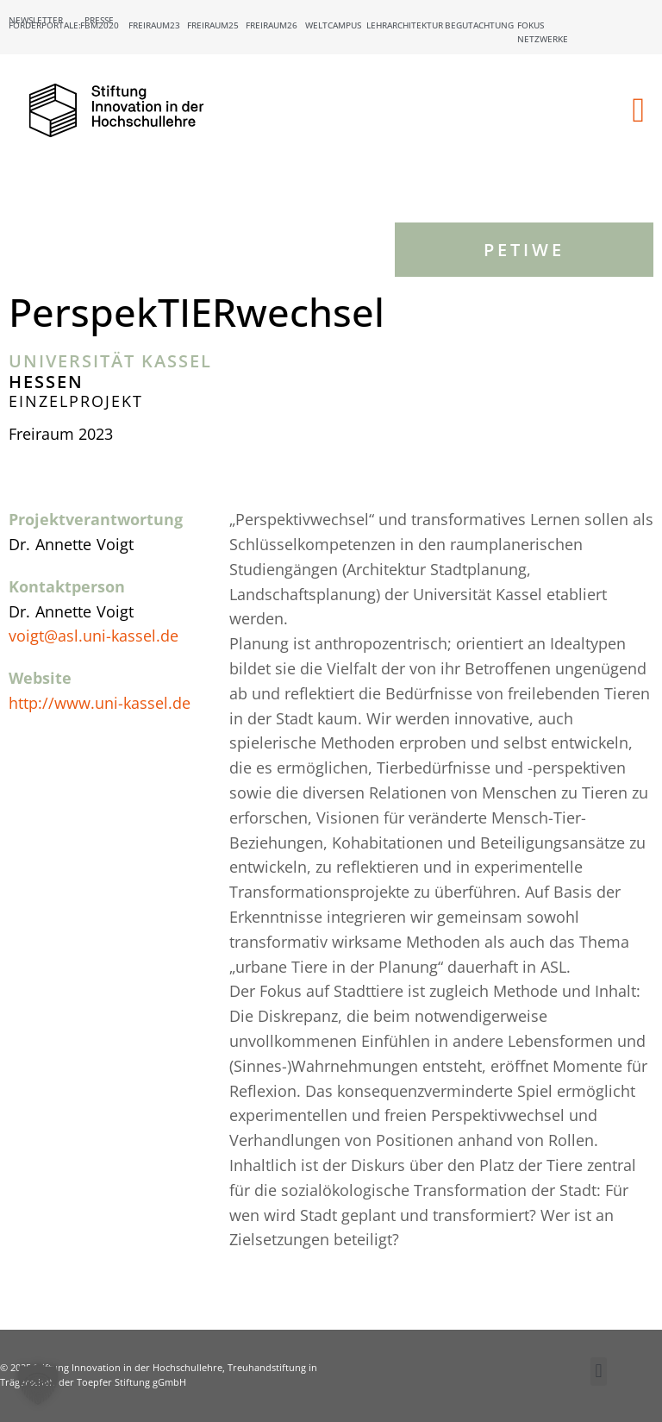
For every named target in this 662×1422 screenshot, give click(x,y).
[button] (638, 110)
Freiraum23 (154, 25)
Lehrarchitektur (404, 25)
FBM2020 (99, 25)
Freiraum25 (213, 25)
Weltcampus (333, 25)
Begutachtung (479, 25)
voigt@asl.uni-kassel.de (93, 635)
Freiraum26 (271, 25)
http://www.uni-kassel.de (99, 702)
